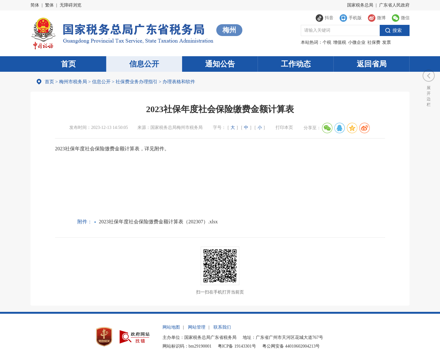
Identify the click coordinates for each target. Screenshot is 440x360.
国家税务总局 (360, 5)
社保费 (373, 42)
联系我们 (222, 327)
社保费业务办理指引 (137, 81)
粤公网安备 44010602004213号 (291, 346)
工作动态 (296, 64)
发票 (386, 42)
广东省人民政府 (394, 5)
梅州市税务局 (73, 81)
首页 (68, 64)
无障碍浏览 (70, 5)
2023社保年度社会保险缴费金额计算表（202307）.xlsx (158, 221)
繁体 (49, 5)
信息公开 (144, 64)
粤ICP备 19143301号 (237, 346)
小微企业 (356, 42)
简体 (34, 5)
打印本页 (284, 127)
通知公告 (220, 64)
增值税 (339, 42)
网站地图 (171, 327)
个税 (327, 42)
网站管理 (196, 327)
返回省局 (372, 64)
